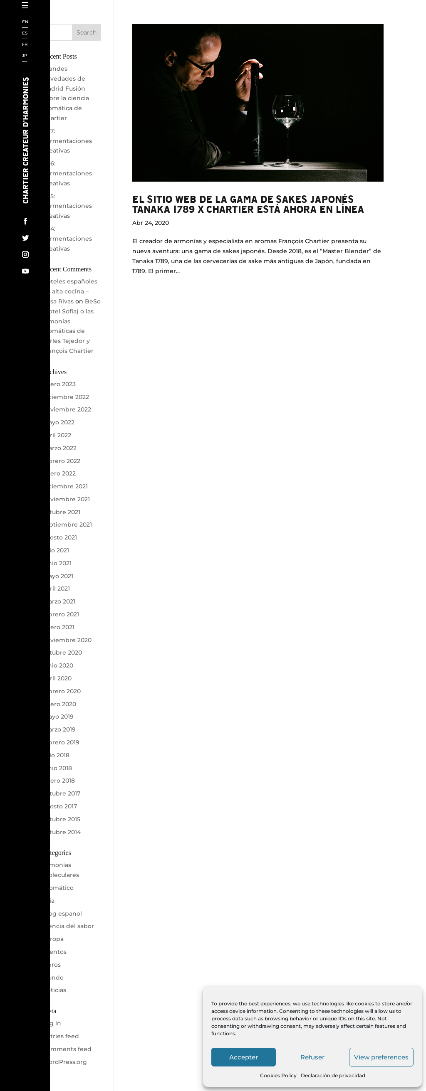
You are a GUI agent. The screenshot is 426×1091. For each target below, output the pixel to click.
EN (25, 22)
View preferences (381, 1057)
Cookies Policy (278, 1075)
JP (24, 56)
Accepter (243, 1057)
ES (24, 33)
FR (24, 44)
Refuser (312, 1057)
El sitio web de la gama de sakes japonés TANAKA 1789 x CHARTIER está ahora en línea (248, 204)
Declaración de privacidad (333, 1075)
